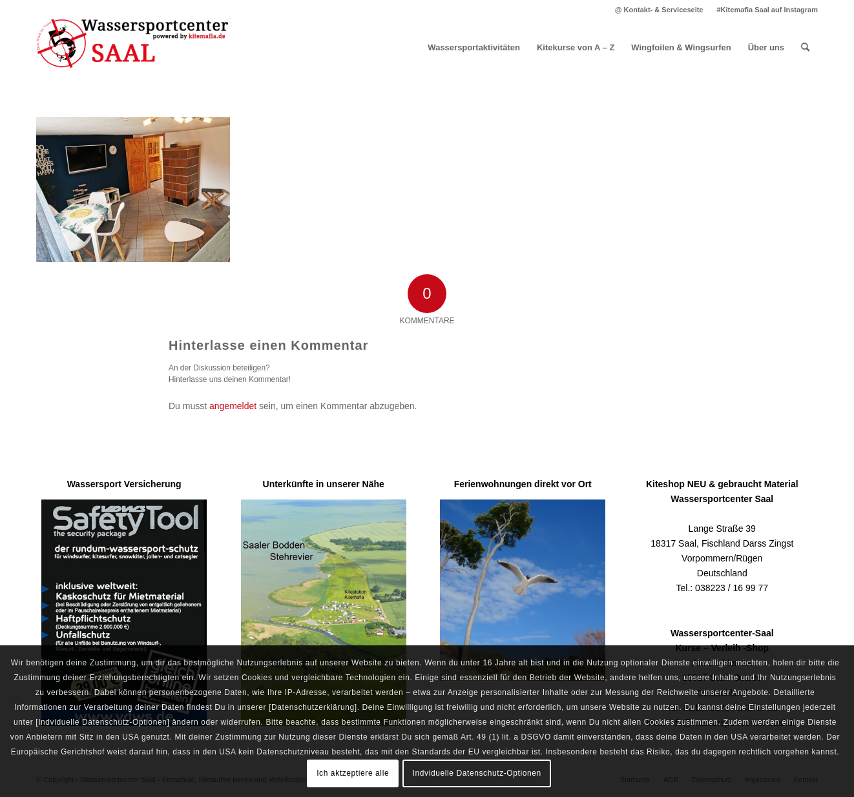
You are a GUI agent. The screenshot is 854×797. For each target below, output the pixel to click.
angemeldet (232, 406)
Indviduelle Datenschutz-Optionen (477, 773)
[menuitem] (660, 9)
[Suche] (805, 48)
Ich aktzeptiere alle (353, 773)
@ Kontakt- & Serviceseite (659, 10)
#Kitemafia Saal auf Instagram (767, 10)
